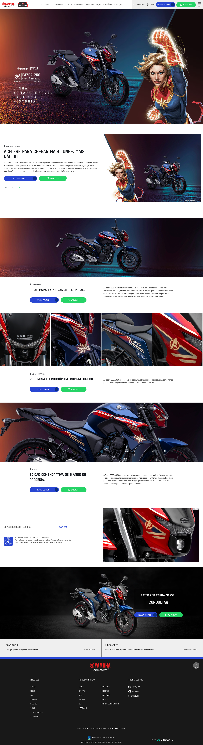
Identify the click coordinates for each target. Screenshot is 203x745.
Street (32, 690)
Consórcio (78, 4)
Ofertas (69, 4)
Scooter (33, 686)
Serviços (118, 4)
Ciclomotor (34, 715)
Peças (98, 4)
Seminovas (59, 4)
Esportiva (33, 698)
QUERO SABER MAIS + (90, 648)
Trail (31, 694)
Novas (81, 686)
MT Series (33, 703)
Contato (104, 698)
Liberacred (89, 4)
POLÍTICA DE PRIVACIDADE (110, 703)
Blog (80, 703)
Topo (195, 664)
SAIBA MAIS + (64, 526)
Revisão (82, 698)
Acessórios (107, 4)
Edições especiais (36, 711)
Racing (32, 707)
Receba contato (163, 4)
